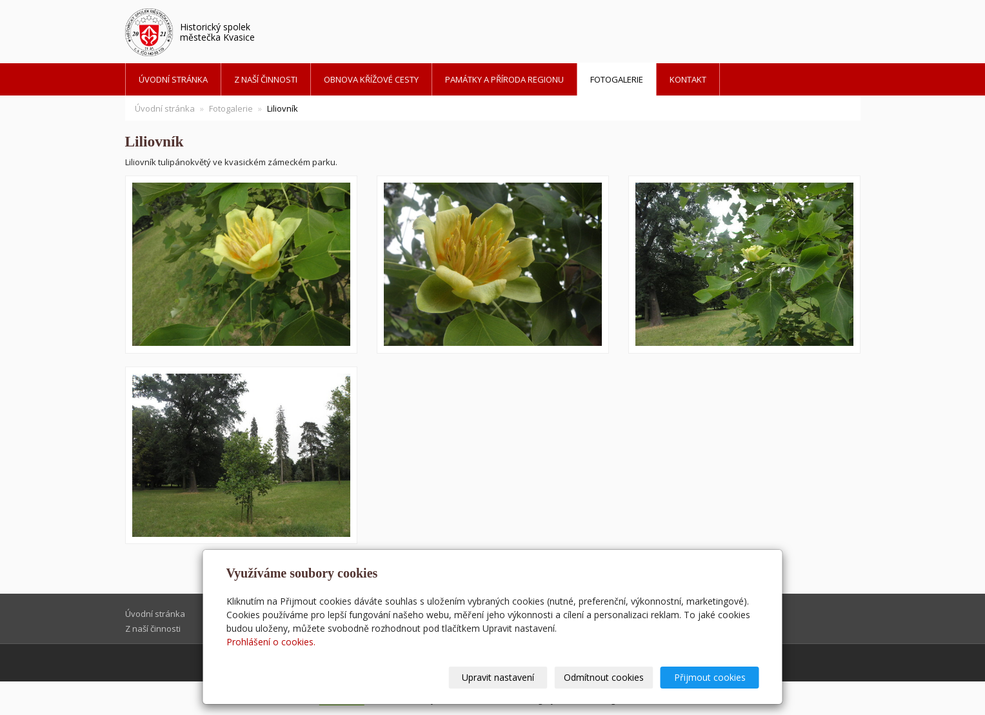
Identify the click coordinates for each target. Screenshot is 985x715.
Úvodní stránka (173, 79)
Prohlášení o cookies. (270, 642)
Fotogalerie (616, 79)
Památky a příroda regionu (504, 79)
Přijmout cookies (710, 677)
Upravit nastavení (498, 677)
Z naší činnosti (265, 79)
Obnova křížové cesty (371, 79)
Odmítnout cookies (604, 677)
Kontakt (688, 79)
